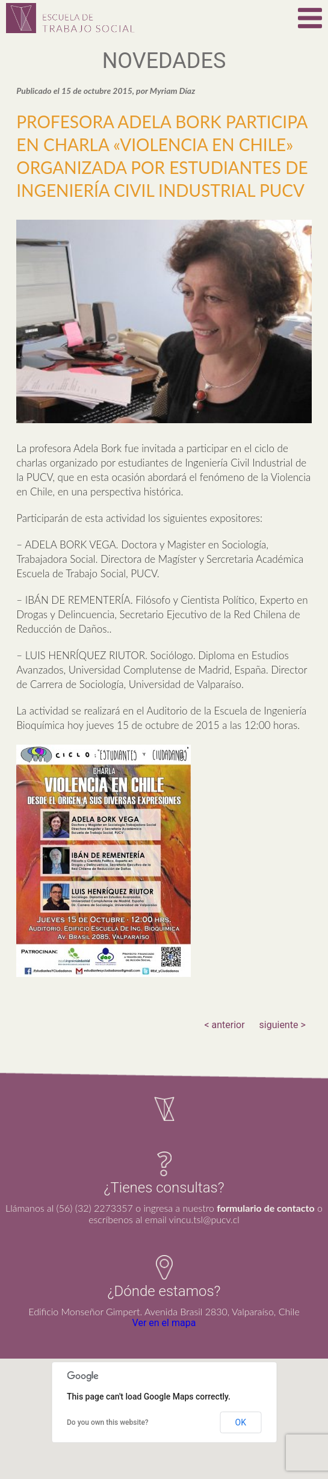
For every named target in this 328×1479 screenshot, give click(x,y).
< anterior (224, 1025)
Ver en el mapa (164, 1323)
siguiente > (282, 1025)
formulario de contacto (265, 1208)
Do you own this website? (108, 1422)
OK (240, 1422)
